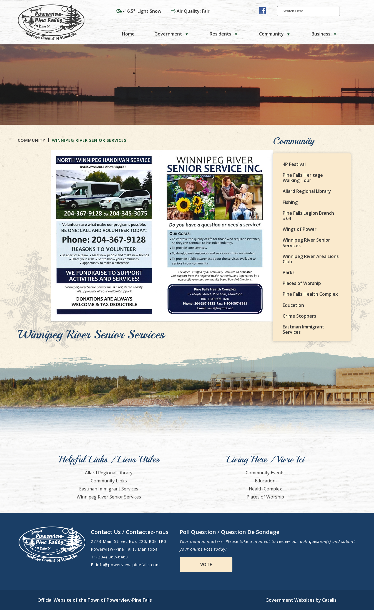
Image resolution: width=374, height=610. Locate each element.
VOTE (206, 564)
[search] (307, 11)
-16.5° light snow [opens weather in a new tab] (142, 11)
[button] (335, 11)
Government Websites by (301, 600)
